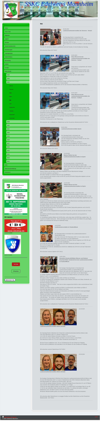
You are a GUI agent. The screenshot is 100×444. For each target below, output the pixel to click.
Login (96, 416)
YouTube (16, 264)
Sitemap (14, 417)
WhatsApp (16, 271)
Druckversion (7, 417)
